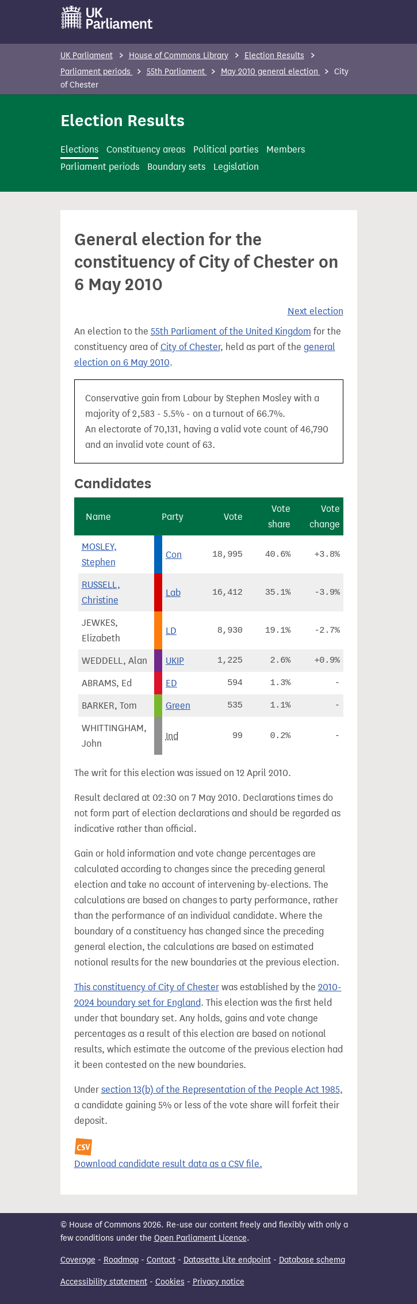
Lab (173, 592)
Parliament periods (96, 72)
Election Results (274, 55)
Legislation (236, 166)
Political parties (225, 149)
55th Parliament (177, 72)
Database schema (312, 1260)
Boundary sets (176, 166)
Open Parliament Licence (200, 1238)
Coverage (77, 1260)
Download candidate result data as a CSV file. (168, 1163)
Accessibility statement (103, 1282)
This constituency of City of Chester (146, 987)
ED (171, 683)
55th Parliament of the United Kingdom (231, 331)
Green (178, 705)
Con (174, 554)
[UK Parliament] (107, 17)
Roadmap (121, 1260)
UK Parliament (86, 55)
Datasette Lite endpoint (227, 1260)
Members (285, 149)
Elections (79, 149)
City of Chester (190, 346)
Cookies (170, 1282)
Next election (315, 311)
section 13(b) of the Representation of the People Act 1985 (220, 1089)
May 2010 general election (270, 72)
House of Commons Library (178, 55)
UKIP (175, 660)
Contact (161, 1260)
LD (171, 630)
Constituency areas (145, 149)
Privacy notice (218, 1282)
